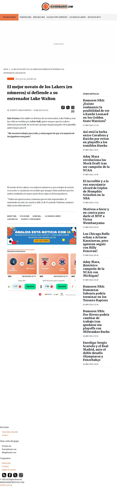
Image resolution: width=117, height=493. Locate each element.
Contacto (5, 466)
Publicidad (6, 463)
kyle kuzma (24, 216)
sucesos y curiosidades (31, 219)
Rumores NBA (25, 17)
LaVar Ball (37, 216)
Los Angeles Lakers (77, 17)
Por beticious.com (71, 295)
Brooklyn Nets (94, 17)
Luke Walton (12, 219)
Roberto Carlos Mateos (20, 110)
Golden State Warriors (57, 17)
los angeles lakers (53, 216)
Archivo (5, 435)
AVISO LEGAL (6, 485)
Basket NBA (11, 216)
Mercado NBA (39, 17)
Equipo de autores (9, 470)
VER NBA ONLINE (9, 17)
